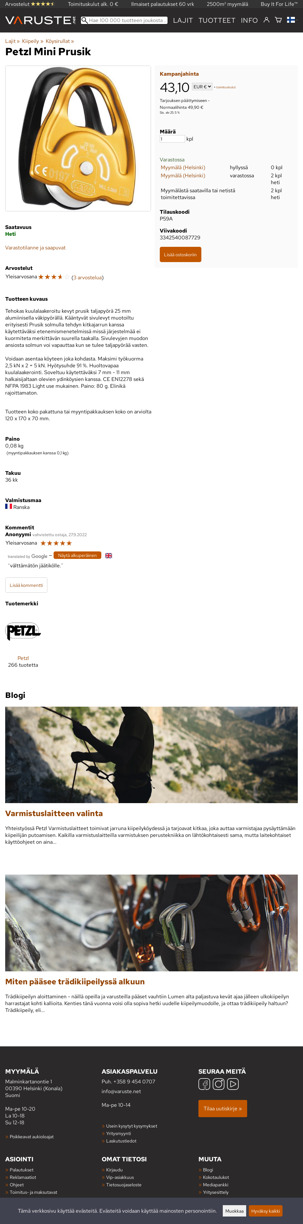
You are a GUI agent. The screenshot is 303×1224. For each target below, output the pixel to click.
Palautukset (21, 1170)
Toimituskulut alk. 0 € (93, 4)
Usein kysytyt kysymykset (131, 1126)
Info (249, 20)
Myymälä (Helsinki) (183, 167)
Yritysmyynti (118, 1133)
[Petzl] (23, 646)
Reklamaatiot (23, 1177)
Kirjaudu (114, 1170)
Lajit (183, 20)
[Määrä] (172, 139)
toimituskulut (226, 87)
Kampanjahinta (179, 73)
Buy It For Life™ (279, 4)
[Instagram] (218, 1085)
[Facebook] (204, 1085)
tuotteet (217, 20)
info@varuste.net (121, 1091)
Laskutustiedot (121, 1141)
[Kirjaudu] (266, 20)
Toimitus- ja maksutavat (33, 1192)
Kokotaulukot (216, 1177)
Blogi (208, 1170)
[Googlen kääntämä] (27, 555)
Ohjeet (17, 1184)
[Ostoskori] (278, 20)
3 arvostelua (87, 277)
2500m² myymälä (227, 4)
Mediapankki (215, 1184)
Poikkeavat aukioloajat (32, 1136)
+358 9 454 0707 (134, 1081)
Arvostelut (30, 4)
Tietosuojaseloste (124, 1184)
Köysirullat (60, 41)
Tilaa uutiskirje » (223, 1108)
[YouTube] (233, 1085)
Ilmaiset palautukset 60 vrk (162, 4)
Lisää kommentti (26, 585)
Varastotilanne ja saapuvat (35, 247)
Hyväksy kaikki (265, 1211)
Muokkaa (234, 1211)
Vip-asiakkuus (120, 1177)
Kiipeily (32, 41)
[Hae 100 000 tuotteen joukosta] (124, 20)
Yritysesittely (216, 1192)
